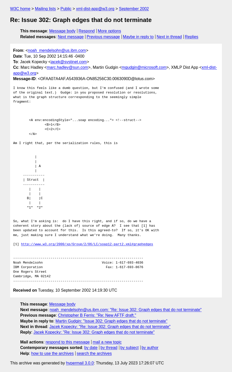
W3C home (20, 9)
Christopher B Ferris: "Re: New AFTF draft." (97, 315)
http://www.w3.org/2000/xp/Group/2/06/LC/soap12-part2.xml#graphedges (87, 244)
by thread (109, 347)
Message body (62, 31)
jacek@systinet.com (69, 62)
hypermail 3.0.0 (80, 363)
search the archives (94, 353)
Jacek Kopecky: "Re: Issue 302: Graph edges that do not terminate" (110, 326)
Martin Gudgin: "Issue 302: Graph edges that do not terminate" (112, 321)
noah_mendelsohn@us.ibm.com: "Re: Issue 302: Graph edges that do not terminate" (126, 310)
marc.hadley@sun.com (67, 67)
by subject (129, 347)
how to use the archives (52, 353)
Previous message (103, 37)
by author (150, 347)
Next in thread (169, 37)
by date (90, 347)
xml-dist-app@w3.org (95, 9)
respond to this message (67, 342)
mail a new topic (107, 342)
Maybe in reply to (138, 37)
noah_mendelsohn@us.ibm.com (57, 50)
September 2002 (134, 9)
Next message (71, 37)
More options (109, 31)
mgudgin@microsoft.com (144, 67)
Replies (191, 37)
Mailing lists (45, 9)
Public (66, 9)
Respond (87, 31)
